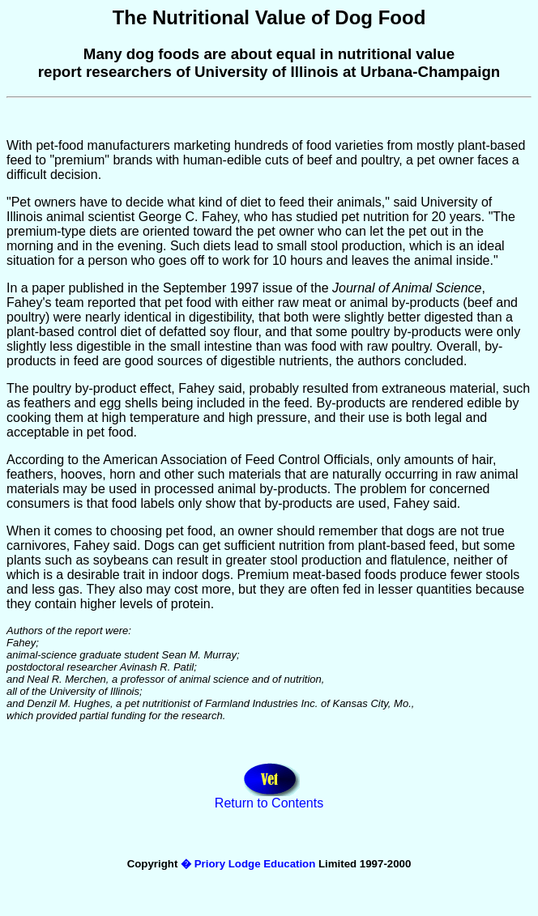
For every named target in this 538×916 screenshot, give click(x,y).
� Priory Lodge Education (248, 864)
